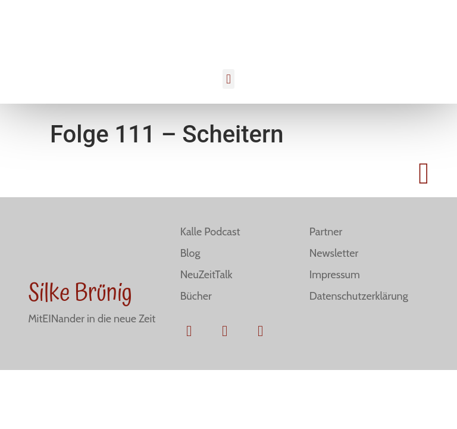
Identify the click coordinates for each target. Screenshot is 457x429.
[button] (228, 79)
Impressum (334, 274)
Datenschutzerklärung (358, 296)
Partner (325, 231)
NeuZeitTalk (206, 274)
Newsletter (333, 253)
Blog (190, 253)
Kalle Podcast (210, 231)
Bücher (196, 296)
